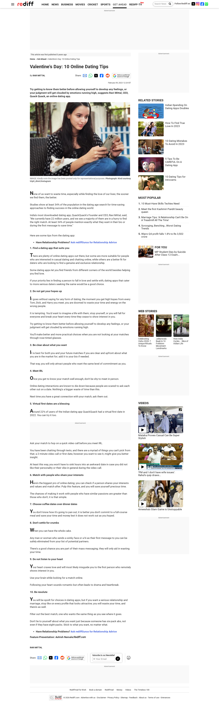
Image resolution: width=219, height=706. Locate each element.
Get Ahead (41, 59)
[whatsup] (206, 4)
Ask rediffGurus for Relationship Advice (94, 242)
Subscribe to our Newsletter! (103, 655)
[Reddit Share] (107, 75)
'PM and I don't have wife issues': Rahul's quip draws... (156, 474)
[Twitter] (193, 4)
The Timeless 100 (141, 690)
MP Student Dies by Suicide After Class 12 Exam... (170, 253)
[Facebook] (202, 4)
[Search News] (169, 4)
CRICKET (93, 4)
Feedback (133, 698)
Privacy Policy (113, 698)
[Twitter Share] (96, 75)
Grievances (165, 698)
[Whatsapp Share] (90, 75)
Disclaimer (101, 698)
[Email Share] (84, 75)
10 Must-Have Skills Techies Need (160, 203)
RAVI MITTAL (39, 75)
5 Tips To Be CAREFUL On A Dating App (173, 162)
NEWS (55, 4)
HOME (45, 4)
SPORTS (105, 4)
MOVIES (80, 4)
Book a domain (95, 690)
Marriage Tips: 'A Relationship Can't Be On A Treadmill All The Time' (164, 219)
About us (142, 698)
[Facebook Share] (101, 75)
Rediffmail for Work (78, 690)
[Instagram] (198, 4)
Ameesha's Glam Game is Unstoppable (160, 509)
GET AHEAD (120, 4)
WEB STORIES (147, 311)
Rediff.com (74, 698)
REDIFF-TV (135, 4)
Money (119, 690)
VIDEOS (143, 403)
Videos (128, 690)
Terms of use (153, 698)
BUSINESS (67, 4)
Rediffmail (109, 690)
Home (32, 59)
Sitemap (124, 698)
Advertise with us (88, 698)
